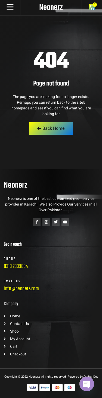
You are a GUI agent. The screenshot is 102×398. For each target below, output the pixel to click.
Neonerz (51, 7)
